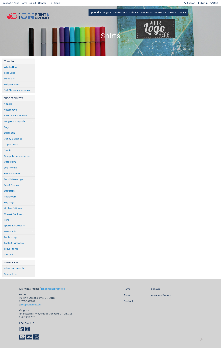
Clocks (7, 150)
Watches (9, 254)
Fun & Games (11, 185)
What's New (10, 67)
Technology (10, 237)
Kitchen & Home (13, 208)
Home (24, 3)
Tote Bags (9, 72)
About (32, 3)
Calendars (9, 133)
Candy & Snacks (13, 138)
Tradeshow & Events (152, 12)
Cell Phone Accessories (17, 90)
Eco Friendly (10, 167)
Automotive (10, 109)
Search (189, 3)
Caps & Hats (11, 144)
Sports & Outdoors (14, 225)
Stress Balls (10, 231)
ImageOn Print (11, 3)
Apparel (94, 12)
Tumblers (9, 78)
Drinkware (119, 12)
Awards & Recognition (16, 115)
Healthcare (10, 196)
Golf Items (10, 191)
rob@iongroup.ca (31, 304)
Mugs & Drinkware (14, 214)
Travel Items (11, 248)
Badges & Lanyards (14, 121)
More (181, 12)
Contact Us (10, 274)
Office (133, 12)
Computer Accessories (17, 156)
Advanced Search (14, 268)
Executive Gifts (12, 173)
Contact (43, 3)
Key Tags (9, 202)
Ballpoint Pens (12, 84)
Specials (155, 289)
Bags (106, 12)
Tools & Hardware (14, 243)
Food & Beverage (13, 179)
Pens (171, 12)
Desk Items (10, 162)
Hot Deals (54, 3)
